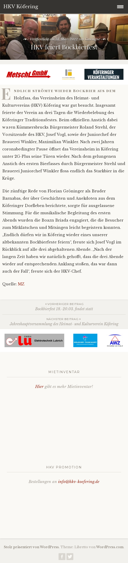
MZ (21, 284)
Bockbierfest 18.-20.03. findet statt (64, 306)
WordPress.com (109, 547)
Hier (39, 386)
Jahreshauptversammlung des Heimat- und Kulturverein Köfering (64, 321)
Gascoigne (92, 39)
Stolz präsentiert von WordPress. (32, 547)
